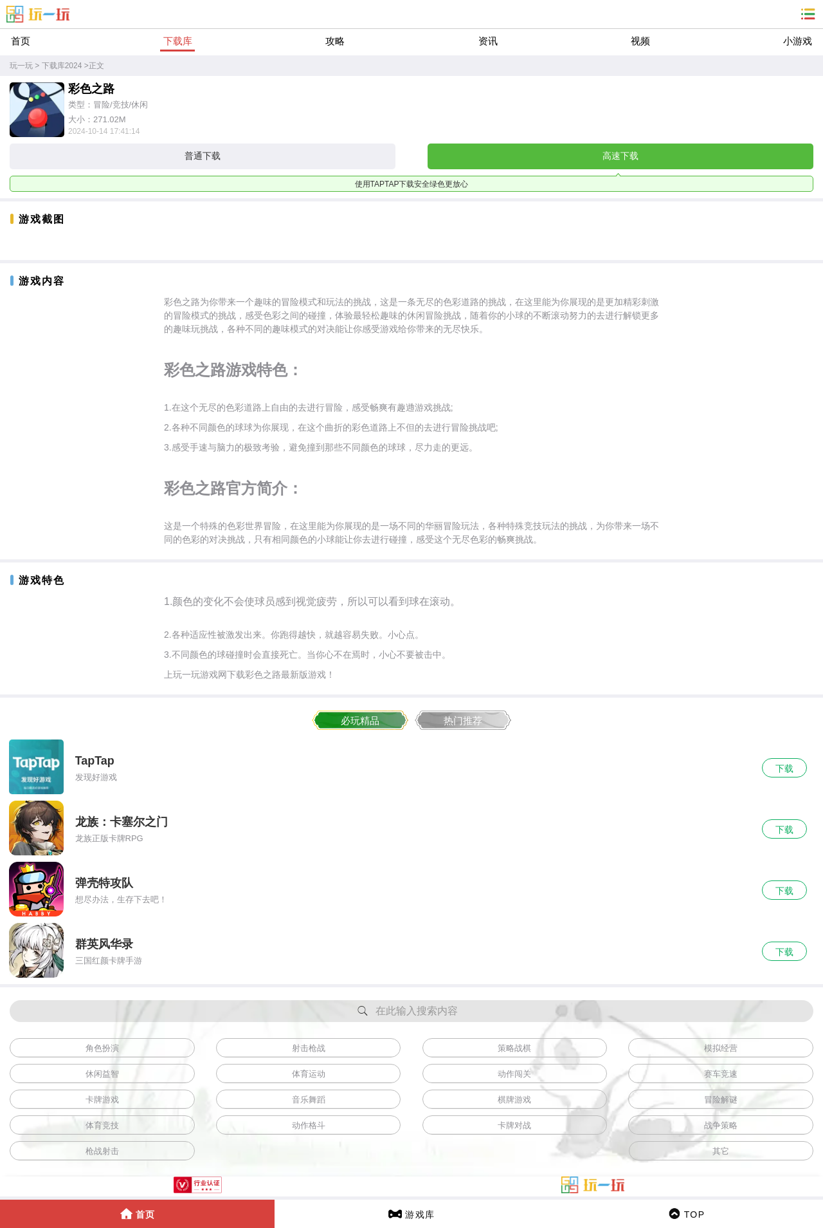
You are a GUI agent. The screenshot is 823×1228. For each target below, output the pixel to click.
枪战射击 (102, 1151)
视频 (640, 40)
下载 (784, 768)
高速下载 (620, 156)
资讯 (488, 40)
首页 (20, 40)
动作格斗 (308, 1125)
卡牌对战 (514, 1125)
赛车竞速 (720, 1074)
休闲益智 (102, 1074)
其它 (720, 1151)
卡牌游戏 (102, 1099)
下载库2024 (62, 65)
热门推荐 (463, 720)
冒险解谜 (720, 1099)
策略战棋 (514, 1048)
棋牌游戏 (514, 1099)
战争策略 (720, 1125)
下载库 (177, 40)
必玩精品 (360, 720)
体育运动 (308, 1074)
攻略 (335, 40)
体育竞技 (102, 1125)
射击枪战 (308, 1048)
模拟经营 (720, 1048)
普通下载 (203, 156)
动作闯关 (514, 1074)
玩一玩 (21, 65)
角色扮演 (102, 1048)
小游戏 (797, 40)
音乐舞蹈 (308, 1099)
